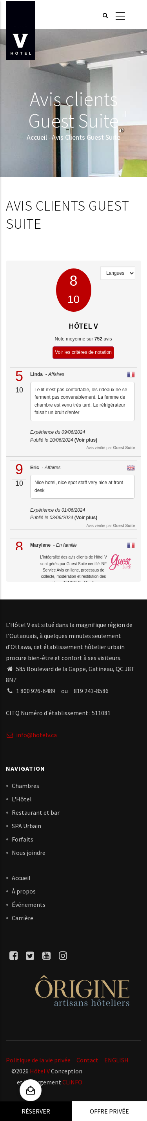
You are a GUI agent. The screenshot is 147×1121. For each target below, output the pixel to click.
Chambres (25, 786)
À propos (24, 891)
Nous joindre (28, 852)
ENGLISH (116, 1060)
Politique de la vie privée (38, 1060)
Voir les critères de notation (83, 352)
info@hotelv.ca (31, 735)
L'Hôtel (22, 799)
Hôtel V (40, 1071)
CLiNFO (71, 1082)
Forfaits (22, 839)
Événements (28, 904)
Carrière (22, 918)
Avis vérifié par (110, 448)
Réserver (36, 1111)
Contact (87, 1060)
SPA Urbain (26, 826)
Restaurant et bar (36, 812)
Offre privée (109, 1111)
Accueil (37, 137)
